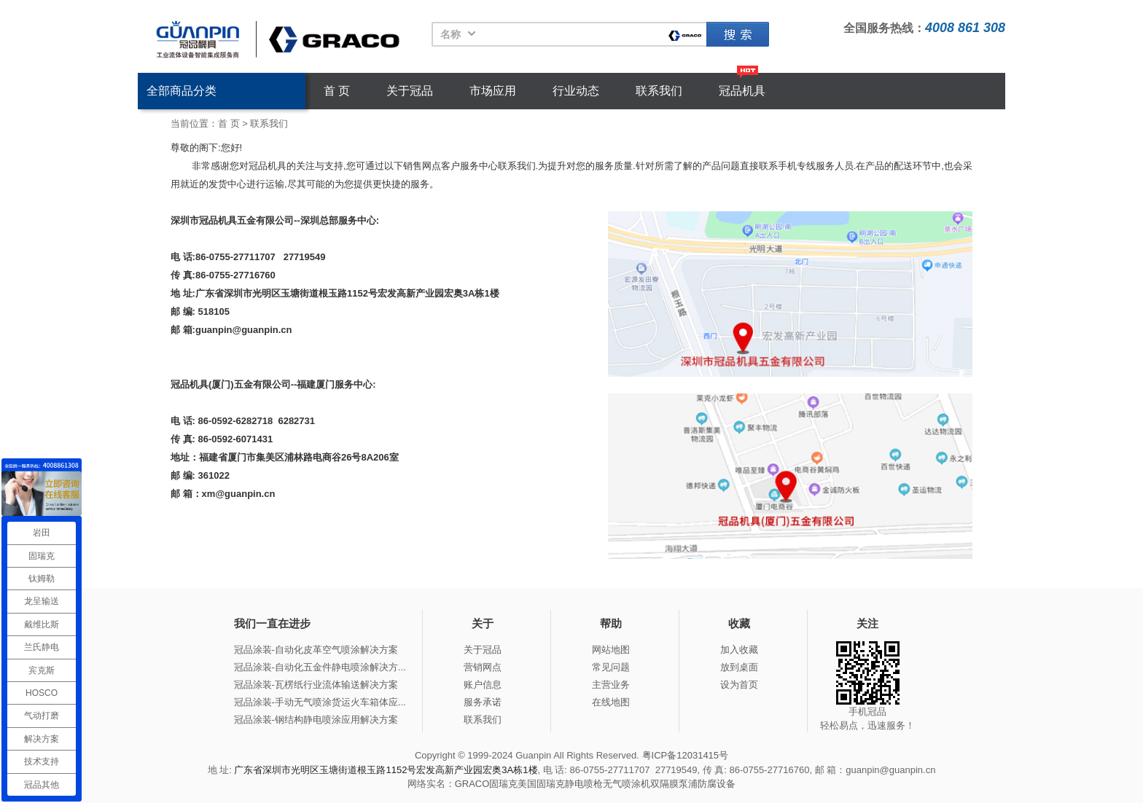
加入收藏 (739, 649)
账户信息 (483, 684)
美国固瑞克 (541, 783)
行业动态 (576, 91)
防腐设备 (717, 783)
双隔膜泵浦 (674, 783)
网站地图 (611, 649)
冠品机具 (742, 91)
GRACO (472, 783)
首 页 (337, 91)
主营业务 (611, 684)
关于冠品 (409, 91)
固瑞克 (737, 34)
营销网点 (483, 667)
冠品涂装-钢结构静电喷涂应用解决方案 (316, 719)
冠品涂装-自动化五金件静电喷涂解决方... (320, 667)
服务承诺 (483, 702)
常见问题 (611, 667)
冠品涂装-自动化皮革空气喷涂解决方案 (316, 649)
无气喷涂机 (626, 783)
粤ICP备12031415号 (685, 755)
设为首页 (739, 684)
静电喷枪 (584, 783)
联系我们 (659, 91)
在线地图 (611, 702)
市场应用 (492, 91)
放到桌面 (739, 667)
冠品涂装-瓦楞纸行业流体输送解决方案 (316, 684)
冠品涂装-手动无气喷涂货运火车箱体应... (320, 702)
